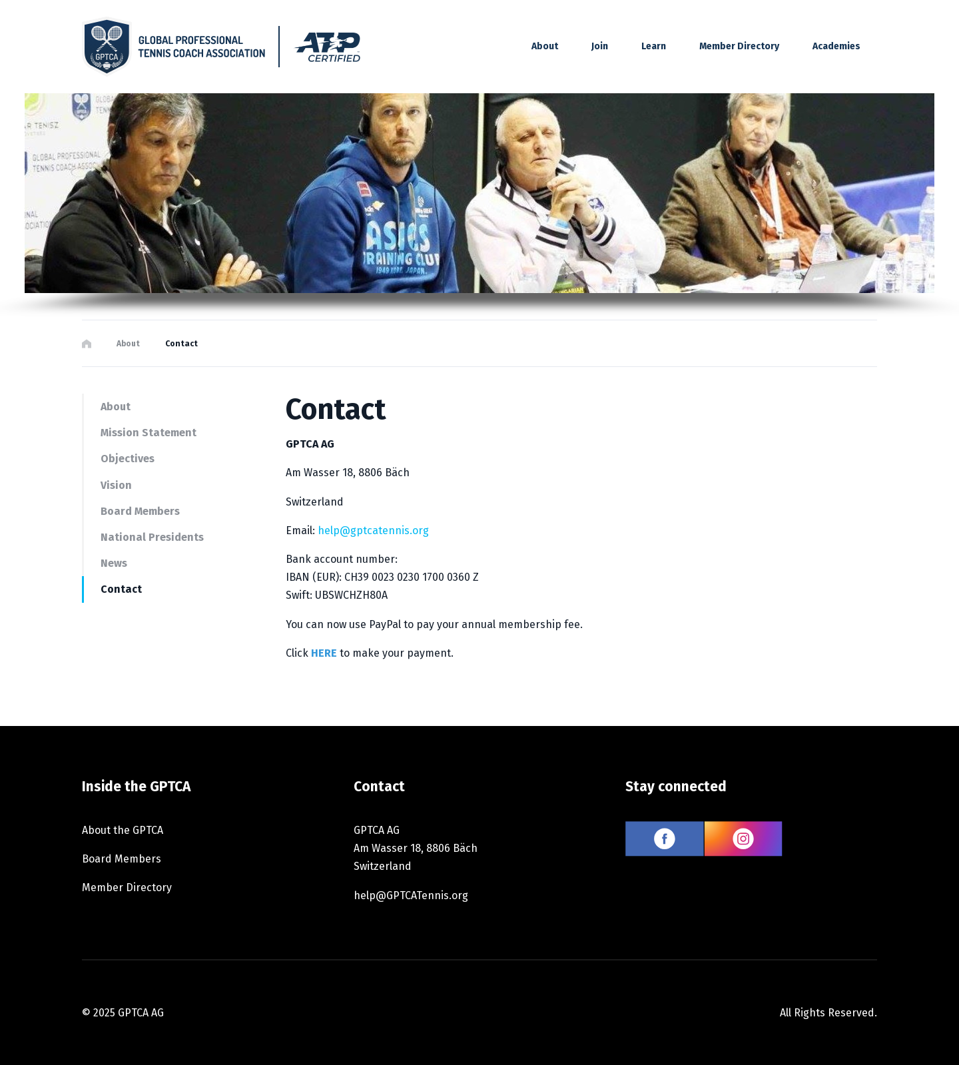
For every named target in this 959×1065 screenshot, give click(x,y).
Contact (121, 589)
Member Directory (739, 46)
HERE (324, 653)
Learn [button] (653, 46)
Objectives (128, 458)
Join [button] (599, 46)
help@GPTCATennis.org (411, 895)
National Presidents (152, 537)
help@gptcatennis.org (373, 530)
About (128, 343)
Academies (836, 46)
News (114, 563)
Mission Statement (148, 432)
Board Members (140, 511)
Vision (116, 485)
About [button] (544, 46)
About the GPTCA (122, 830)
